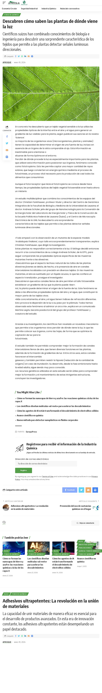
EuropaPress (31, 432)
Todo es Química (11, 15)
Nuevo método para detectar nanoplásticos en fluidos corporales (47, 420)
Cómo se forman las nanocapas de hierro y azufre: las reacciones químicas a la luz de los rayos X (13, 564)
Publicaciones (85, 548)
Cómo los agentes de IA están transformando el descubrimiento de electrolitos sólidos (58, 410)
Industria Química (86, 544)
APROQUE (7, 62)
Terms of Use (47, 476)
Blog (6, 551)
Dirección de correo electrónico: (46, 462)
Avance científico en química (30, 415)
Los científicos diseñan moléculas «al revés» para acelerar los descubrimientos (54, 406)
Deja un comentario (85, 523)
